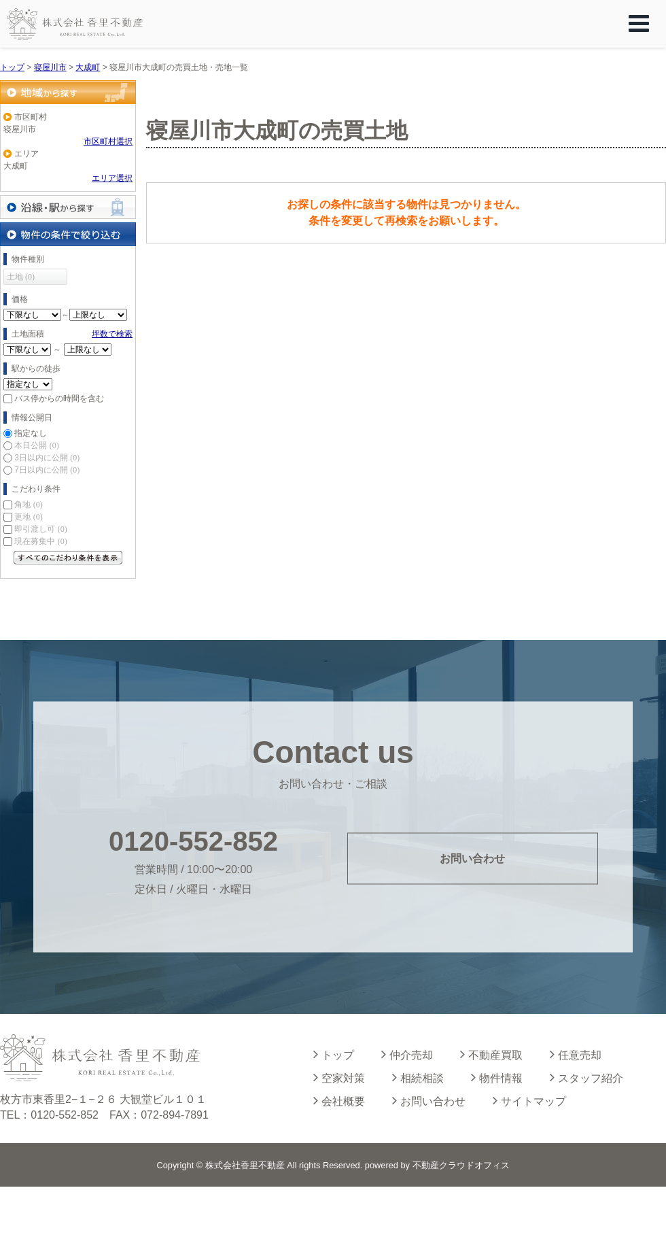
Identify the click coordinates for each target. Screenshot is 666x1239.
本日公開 (36, 445)
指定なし (30, 433)
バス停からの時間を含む (59, 398)
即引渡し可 (40, 529)
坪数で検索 (112, 334)
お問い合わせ (472, 858)
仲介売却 (407, 1054)
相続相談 (418, 1077)
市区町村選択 (108, 141)
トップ (333, 1054)
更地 (28, 517)
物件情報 (497, 1077)
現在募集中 (40, 541)
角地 (28, 504)
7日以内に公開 (47, 470)
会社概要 (339, 1100)
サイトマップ (529, 1100)
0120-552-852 (193, 840)
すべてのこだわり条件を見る (68, 557)
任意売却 (575, 1054)
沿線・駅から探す (68, 207)
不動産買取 (491, 1054)
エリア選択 (112, 178)
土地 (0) (21, 277)
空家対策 (339, 1077)
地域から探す (68, 92)
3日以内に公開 (47, 457)
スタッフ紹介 (586, 1077)
